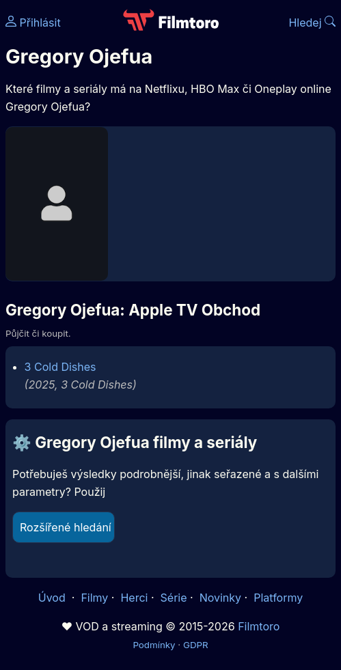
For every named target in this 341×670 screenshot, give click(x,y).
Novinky (220, 597)
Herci (134, 597)
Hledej (312, 22)
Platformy (278, 597)
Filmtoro (258, 626)
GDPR (195, 644)
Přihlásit (33, 22)
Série (174, 597)
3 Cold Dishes (60, 367)
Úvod (53, 597)
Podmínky (154, 644)
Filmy (94, 597)
